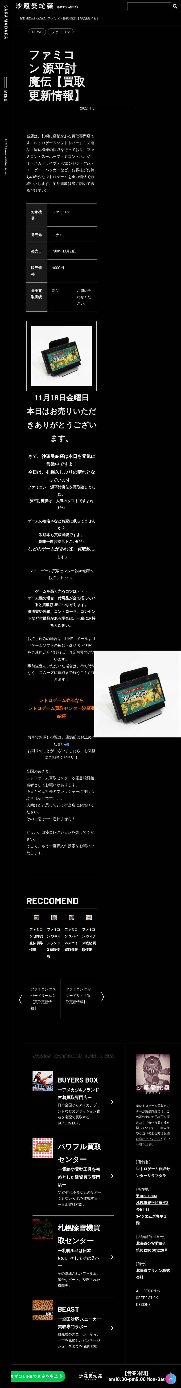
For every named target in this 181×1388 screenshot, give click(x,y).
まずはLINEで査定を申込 (34, 1376)
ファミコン (60, 31)
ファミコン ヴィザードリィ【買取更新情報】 (78, 995)
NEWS (37, 31)
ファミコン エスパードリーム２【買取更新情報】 (43, 998)
